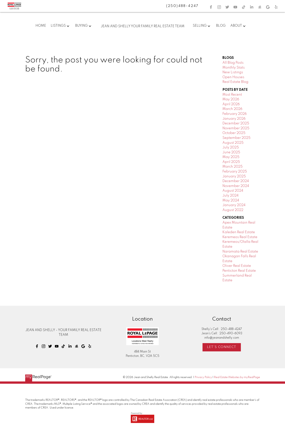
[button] (211, 7)
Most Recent (232, 94)
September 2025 (236, 138)
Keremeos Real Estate (239, 237)
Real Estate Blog (235, 82)
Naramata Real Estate (240, 251)
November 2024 (235, 186)
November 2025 (235, 128)
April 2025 (231, 162)
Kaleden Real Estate (238, 232)
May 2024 (230, 200)
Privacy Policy (203, 377)
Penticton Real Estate (239, 270)
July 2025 (230, 147)
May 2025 (230, 157)
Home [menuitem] (41, 25)
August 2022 (232, 210)
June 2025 (231, 152)
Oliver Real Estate (236, 266)
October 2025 (233, 133)
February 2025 (234, 171)
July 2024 (230, 195)
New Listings (232, 72)
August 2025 (232, 142)
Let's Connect (221, 347)
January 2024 (234, 205)
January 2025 (234, 176)
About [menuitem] (236, 25)
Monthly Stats (233, 67)
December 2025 (235, 123)
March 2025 (232, 166)
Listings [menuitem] (58, 25)
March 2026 (232, 109)
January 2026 (234, 118)
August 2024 (232, 190)
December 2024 (235, 181)
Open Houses (233, 77)
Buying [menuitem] (81, 25)
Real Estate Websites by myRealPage (237, 377)
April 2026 (231, 104)
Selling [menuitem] (200, 25)
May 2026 (230, 99)
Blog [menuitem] (221, 25)
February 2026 (234, 114)
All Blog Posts (232, 62)
